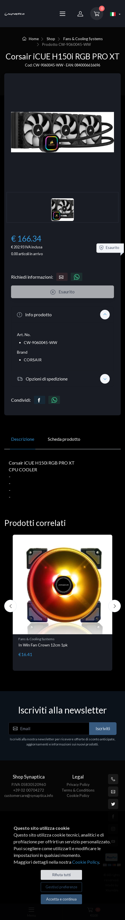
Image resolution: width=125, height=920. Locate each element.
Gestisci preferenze (61, 887)
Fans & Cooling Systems (83, 38)
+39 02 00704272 (28, 790)
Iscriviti (103, 728)
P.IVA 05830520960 (29, 784)
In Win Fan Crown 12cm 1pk (43, 644)
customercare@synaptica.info (28, 795)
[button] (62, 314)
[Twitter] (113, 804)
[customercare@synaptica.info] (113, 791)
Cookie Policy (78, 795)
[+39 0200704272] (113, 779)
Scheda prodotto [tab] (64, 439)
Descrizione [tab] (22, 439)
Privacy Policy (78, 784)
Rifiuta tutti (61, 874)
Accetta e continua (61, 899)
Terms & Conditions (78, 790)
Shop (51, 38)
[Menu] (62, 13)
